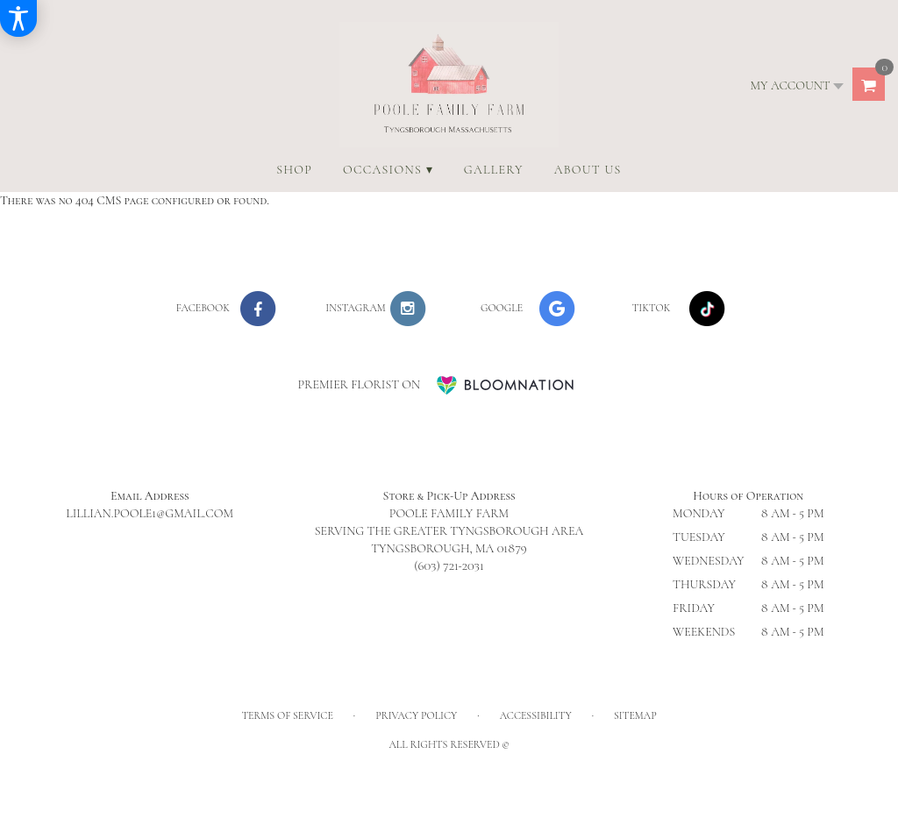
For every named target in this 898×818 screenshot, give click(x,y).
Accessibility (536, 715)
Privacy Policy (416, 715)
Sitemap (635, 715)
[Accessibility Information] (18, 18)
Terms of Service (286, 715)
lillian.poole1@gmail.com (149, 513)
